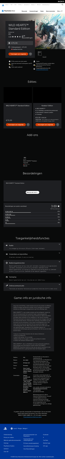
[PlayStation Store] (8, 9)
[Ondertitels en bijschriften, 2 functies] (32, 254)
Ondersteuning (45, 4)
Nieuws (33, 4)
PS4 (15, 4)
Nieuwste (24, 9)
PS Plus (20, 4)
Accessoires (26, 4)
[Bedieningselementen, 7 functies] (32, 265)
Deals (42, 9)
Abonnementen (50, 9)
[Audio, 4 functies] (32, 245)
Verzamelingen (33, 9)
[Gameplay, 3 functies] (32, 276)
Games (6, 4)
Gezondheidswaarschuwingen (40, 387)
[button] (42, 68)
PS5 (11, 4)
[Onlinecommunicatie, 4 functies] (32, 285)
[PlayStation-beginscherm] (3, 4)
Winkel (38, 4)
